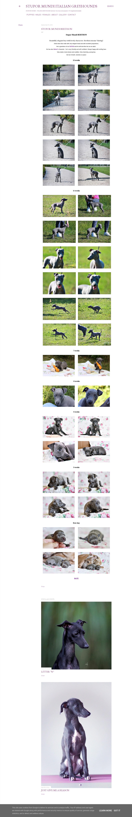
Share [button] (20, 25)
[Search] (110, 6)
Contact (71, 15)
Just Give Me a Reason (55, 790)
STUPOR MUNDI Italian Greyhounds (61, 6)
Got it (117, 810)
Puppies (30, 15)
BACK (76, 578)
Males (38, 15)
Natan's (56, 49)
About (54, 15)
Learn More (105, 810)
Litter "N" (47, 671)
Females (46, 15)
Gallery (62, 15)
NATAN (72, 46)
